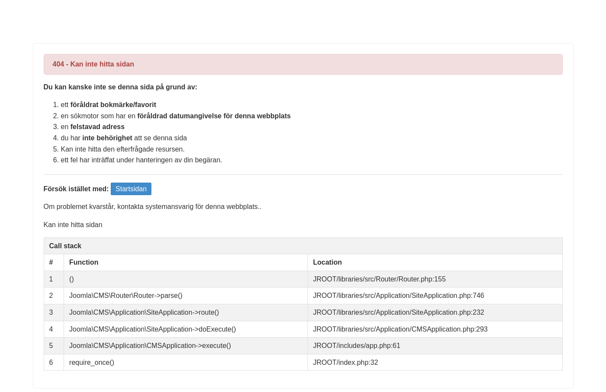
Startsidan (131, 189)
